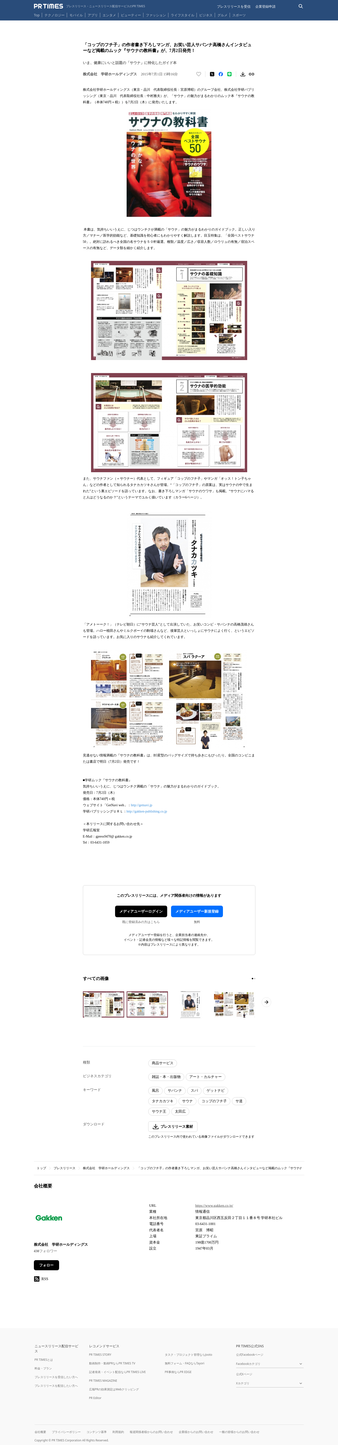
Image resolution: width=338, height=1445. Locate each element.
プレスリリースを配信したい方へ (56, 1386)
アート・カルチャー (205, 1077)
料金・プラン (43, 1368)
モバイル (76, 15)
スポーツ (239, 15)
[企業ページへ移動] (49, 1219)
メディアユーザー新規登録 (197, 911)
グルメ (222, 15)
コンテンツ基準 (96, 1432)
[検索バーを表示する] (301, 6)
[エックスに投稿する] (212, 74)
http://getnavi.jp (141, 805)
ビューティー (131, 15)
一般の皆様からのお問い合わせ (239, 1432)
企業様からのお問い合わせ (196, 1432)
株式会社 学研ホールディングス (106, 1168)
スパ (194, 1090)
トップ (41, 1168)
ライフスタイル (182, 15)
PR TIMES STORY (100, 1355)
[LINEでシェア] (229, 74)
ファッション (156, 15)
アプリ (93, 15)
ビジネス (206, 15)
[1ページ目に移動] (252, 978)
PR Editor (95, 1398)
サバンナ (175, 1090)
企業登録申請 (265, 6)
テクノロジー (54, 15)
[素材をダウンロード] (243, 74)
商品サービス (162, 1063)
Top (37, 15)
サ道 (239, 1101)
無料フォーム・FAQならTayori (184, 1363)
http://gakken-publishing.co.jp (147, 811)
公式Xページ (244, 1374)
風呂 (155, 1090)
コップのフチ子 (214, 1101)
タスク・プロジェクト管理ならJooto (188, 1355)
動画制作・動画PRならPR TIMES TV (112, 1363)
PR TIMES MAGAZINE (103, 1381)
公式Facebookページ (250, 1355)
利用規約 (118, 1432)
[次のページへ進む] (266, 1002)
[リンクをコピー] (251, 74)
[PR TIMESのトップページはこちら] (89, 6)
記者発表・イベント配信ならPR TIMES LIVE (117, 1372)
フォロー (46, 1265)
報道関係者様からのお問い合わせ (151, 1432)
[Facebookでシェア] (221, 74)
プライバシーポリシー (66, 1432)
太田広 (180, 1111)
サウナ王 (159, 1111)
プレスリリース (64, 1168)
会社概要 (40, 1432)
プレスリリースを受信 (234, 6)
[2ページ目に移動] (254, 978)
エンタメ (109, 15)
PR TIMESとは (44, 1360)
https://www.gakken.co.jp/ (214, 1205)
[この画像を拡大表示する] (103, 1004)
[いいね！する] (199, 74)
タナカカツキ (162, 1101)
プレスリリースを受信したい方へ (56, 1377)
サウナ (187, 1101)
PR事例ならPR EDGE (178, 1372)
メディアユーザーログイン (141, 911)
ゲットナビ (216, 1090)
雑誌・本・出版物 (166, 1077)
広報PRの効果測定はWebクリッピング (114, 1389)
